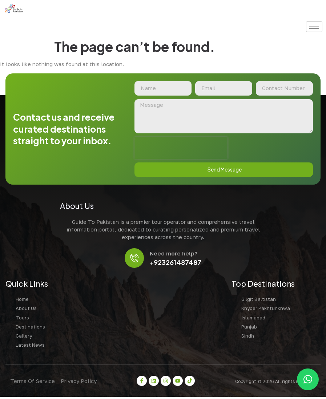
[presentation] (180, 149)
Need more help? (174, 254)
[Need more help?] (134, 259)
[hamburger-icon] (314, 26)
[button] (308, 379)
